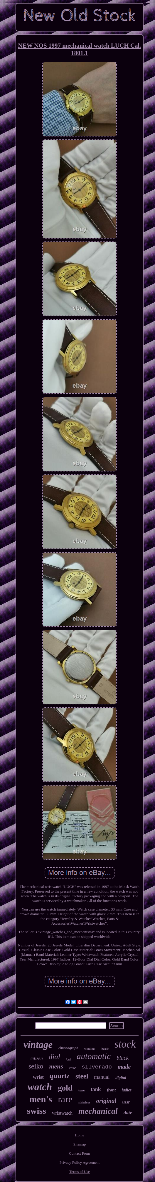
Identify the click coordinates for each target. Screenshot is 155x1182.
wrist (38, 1077)
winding (89, 1048)
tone (81, 1090)
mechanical (98, 1111)
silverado (97, 1067)
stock (125, 1044)
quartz (60, 1075)
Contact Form (79, 1153)
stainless (84, 1102)
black (123, 1058)
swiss (36, 1111)
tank (96, 1089)
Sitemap (79, 1144)
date (128, 1113)
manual (101, 1077)
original (106, 1100)
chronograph (68, 1048)
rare (65, 1099)
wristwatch (62, 1113)
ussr (126, 1102)
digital (120, 1078)
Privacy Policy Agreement (80, 1162)
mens (56, 1066)
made (124, 1066)
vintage (38, 1044)
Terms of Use (79, 1171)
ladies (127, 1090)
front (111, 1090)
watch (40, 1086)
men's (40, 1099)
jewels (105, 1048)
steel (81, 1076)
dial (54, 1057)
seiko (35, 1066)
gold (65, 1087)
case (72, 1068)
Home (79, 1135)
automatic (94, 1056)
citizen (37, 1058)
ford (68, 1059)
